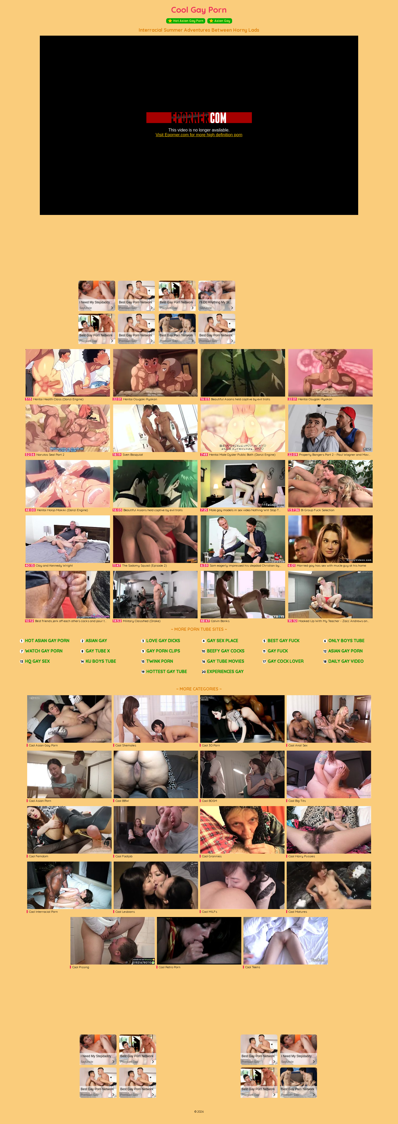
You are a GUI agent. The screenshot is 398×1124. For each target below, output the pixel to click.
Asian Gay (219, 21)
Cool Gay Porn (199, 9)
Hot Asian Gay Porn (185, 21)
